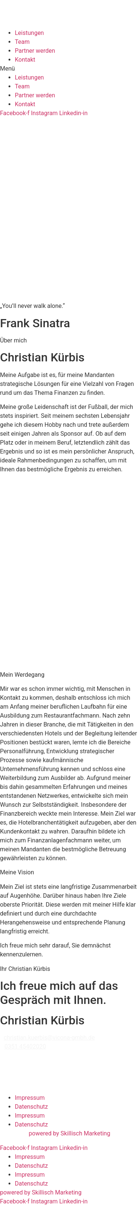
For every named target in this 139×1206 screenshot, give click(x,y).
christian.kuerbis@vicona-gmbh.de (49, 1037)
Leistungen (29, 32)
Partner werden (35, 50)
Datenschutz (31, 1106)
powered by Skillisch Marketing (69, 1133)
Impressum (30, 1097)
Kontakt (25, 59)
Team (22, 41)
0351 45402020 (25, 1046)
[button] (69, 68)
